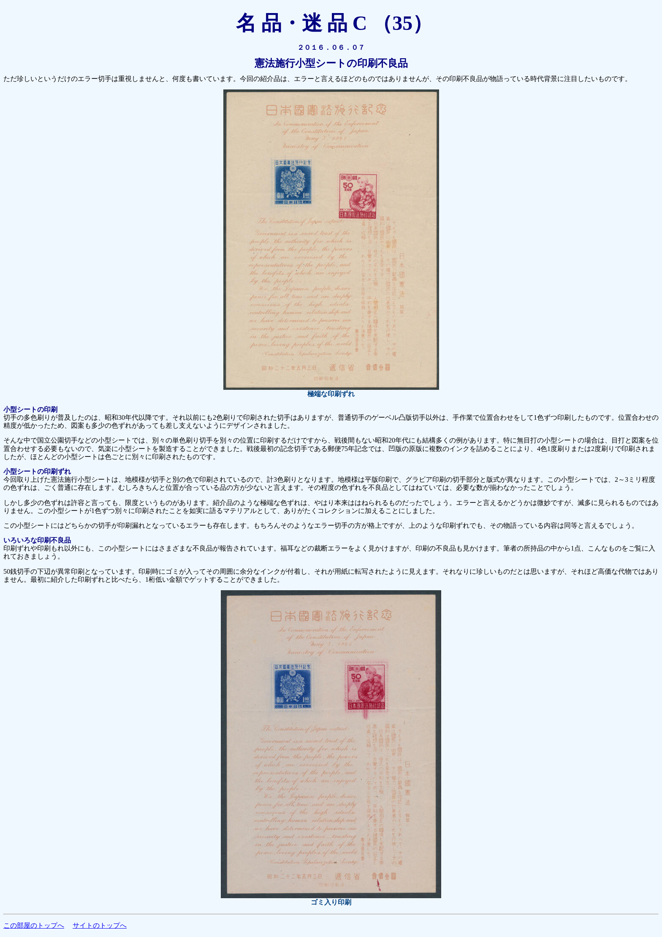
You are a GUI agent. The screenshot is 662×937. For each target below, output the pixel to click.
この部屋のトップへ (33, 925)
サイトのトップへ (100, 925)
